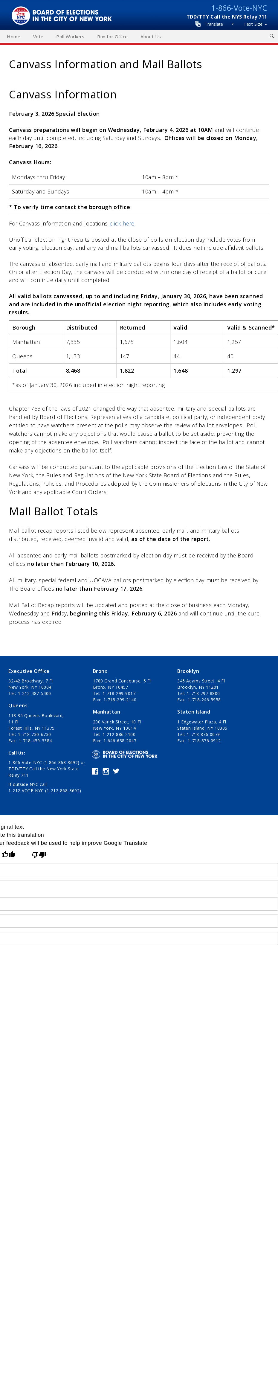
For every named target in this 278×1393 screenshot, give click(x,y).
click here (122, 223)
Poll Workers (70, 36)
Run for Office (112, 36)
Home (13, 36)
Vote (38, 36)
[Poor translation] (39, 855)
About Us (150, 36)
